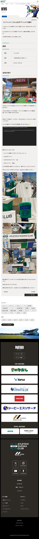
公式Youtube (15, 473)
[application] (19, 136)
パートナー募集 (19, 357)
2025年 (9, 320)
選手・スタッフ (19, 487)
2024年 (15, 320)
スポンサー (27, 310)
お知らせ (18, 313)
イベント (12, 308)
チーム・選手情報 (27, 305)
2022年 (26, 320)
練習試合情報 (5, 310)
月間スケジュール (7, 500)
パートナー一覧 (19, 353)
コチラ (21, 169)
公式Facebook (23, 473)
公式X (16, 465)
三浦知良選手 (5, 308)
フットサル (4, 313)
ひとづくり (4, 305)
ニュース (19, 490)
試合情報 (19, 480)
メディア (34, 310)
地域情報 (20, 310)
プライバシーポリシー (19, 525)
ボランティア (6, 506)
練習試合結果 (13, 310)
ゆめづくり (19, 305)
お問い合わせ (19, 520)
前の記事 (6, 291)
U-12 (22, 506)
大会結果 (33, 308)
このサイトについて (19, 522)
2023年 (20, 320)
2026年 (3, 320)
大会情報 (27, 308)
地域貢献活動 (19, 308)
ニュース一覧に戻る (7, 324)
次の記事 (33, 291)
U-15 (22, 503)
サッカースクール (25, 509)
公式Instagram (23, 465)
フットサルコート (7, 509)
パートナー (5, 511)
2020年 (32, 320)
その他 (24, 313)
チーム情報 (5, 503)
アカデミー (11, 313)
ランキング (19, 484)
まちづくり (11, 305)
